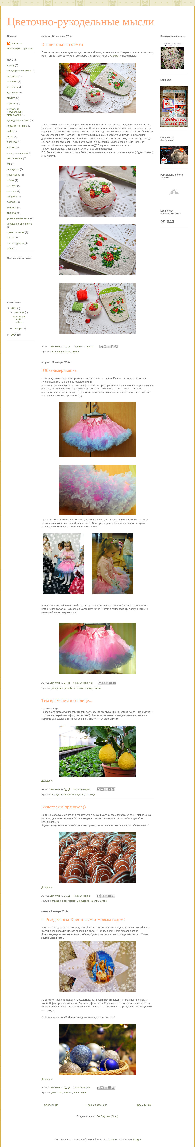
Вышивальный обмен (62, 44)
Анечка (114, 55)
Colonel (113, 1139)
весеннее (65, 794)
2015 (14, 308)
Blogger (136, 1139)
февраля (19, 312)
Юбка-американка (59, 370)
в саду (54, 794)
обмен (66, 351)
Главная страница (96, 1105)
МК (8, 163)
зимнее (68, 1092)
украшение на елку (87, 900)
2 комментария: (82, 1087)
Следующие (51, 1105)
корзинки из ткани (17, 125)
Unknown (16, 43)
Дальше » (47, 780)
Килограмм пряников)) (63, 806)
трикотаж (12, 212)
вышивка (56, 351)
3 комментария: (82, 789)
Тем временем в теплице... (66, 700)
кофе (10, 131)
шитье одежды (85, 688)
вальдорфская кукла (19, 70)
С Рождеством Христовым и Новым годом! (83, 919)
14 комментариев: (84, 346)
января (18, 328)
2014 (14, 334)
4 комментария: (82, 895)
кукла (10, 136)
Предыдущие (143, 1105)
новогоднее (68, 900)
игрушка (56, 900)
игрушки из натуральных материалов (14, 111)
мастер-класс (14, 158)
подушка (12, 196)
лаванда (12, 141)
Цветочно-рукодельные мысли (80, 21)
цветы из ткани (15, 232)
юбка (98, 688)
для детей (57, 688)
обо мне (11, 185)
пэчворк (11, 202)
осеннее (12, 191)
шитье (75, 351)
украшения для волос (19, 223)
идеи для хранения (18, 120)
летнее (11, 147)
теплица (90, 794)
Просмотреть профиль (20, 48)
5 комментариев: (83, 682)
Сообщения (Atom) (107, 1116)
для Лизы (69, 688)
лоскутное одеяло (17, 153)
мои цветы (78, 794)
